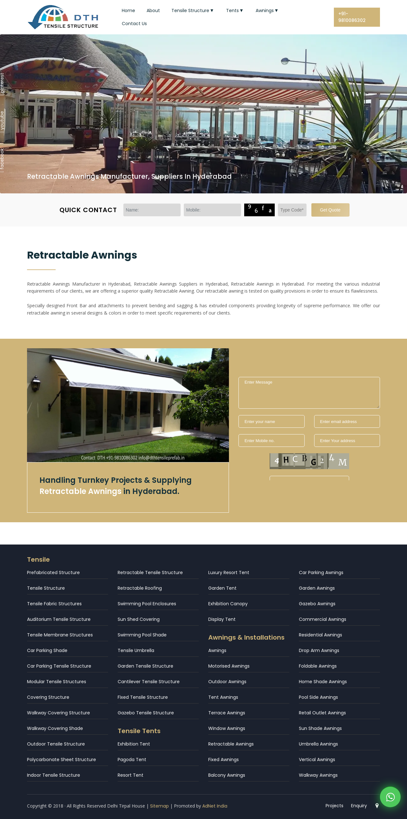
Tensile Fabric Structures (54, 603)
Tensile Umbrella (136, 650)
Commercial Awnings (322, 619)
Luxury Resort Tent (228, 572)
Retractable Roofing (140, 588)
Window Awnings (226, 728)
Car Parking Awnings (321, 572)
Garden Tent (222, 588)
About (153, 10)
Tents (235, 10)
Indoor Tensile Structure (53, 775)
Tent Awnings (223, 697)
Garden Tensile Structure (145, 666)
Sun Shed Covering (139, 619)
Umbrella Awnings (318, 744)
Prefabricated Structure (53, 572)
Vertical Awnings (317, 759)
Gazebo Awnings (317, 603)
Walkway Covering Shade (55, 728)
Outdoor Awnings (227, 681)
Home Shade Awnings (323, 681)
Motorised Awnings (229, 666)
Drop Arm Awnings (319, 650)
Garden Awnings (317, 588)
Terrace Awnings (226, 713)
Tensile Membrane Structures (60, 635)
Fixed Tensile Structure (143, 697)
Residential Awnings (320, 635)
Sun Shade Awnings (320, 728)
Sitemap (159, 806)
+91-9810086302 (352, 17)
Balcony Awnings (226, 775)
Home (128, 10)
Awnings (267, 10)
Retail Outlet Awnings (322, 713)
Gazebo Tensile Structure (146, 713)
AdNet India (214, 806)
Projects (334, 805)
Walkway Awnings (318, 775)
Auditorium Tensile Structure (59, 619)
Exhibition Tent (134, 744)
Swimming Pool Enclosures (147, 603)
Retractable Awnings (231, 744)
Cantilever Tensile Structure (149, 681)
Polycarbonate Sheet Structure (61, 759)
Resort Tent (130, 775)
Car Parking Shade (47, 650)
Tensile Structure (193, 10)
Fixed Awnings (223, 759)
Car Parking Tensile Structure (59, 666)
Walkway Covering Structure (58, 713)
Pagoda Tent (132, 759)
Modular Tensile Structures (56, 681)
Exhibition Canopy (228, 603)
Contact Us (134, 23)
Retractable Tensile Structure (150, 572)
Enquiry (359, 805)
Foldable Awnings (318, 666)
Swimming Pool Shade (142, 635)
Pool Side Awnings (318, 697)
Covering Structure (48, 697)
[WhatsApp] (390, 798)
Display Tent (222, 619)
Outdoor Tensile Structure (56, 744)
